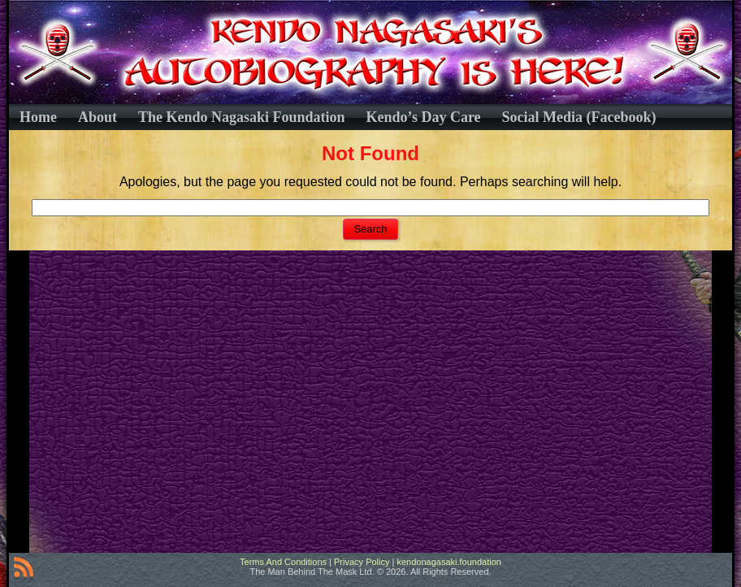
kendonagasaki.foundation (448, 562)
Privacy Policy (361, 562)
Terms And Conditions (283, 562)
